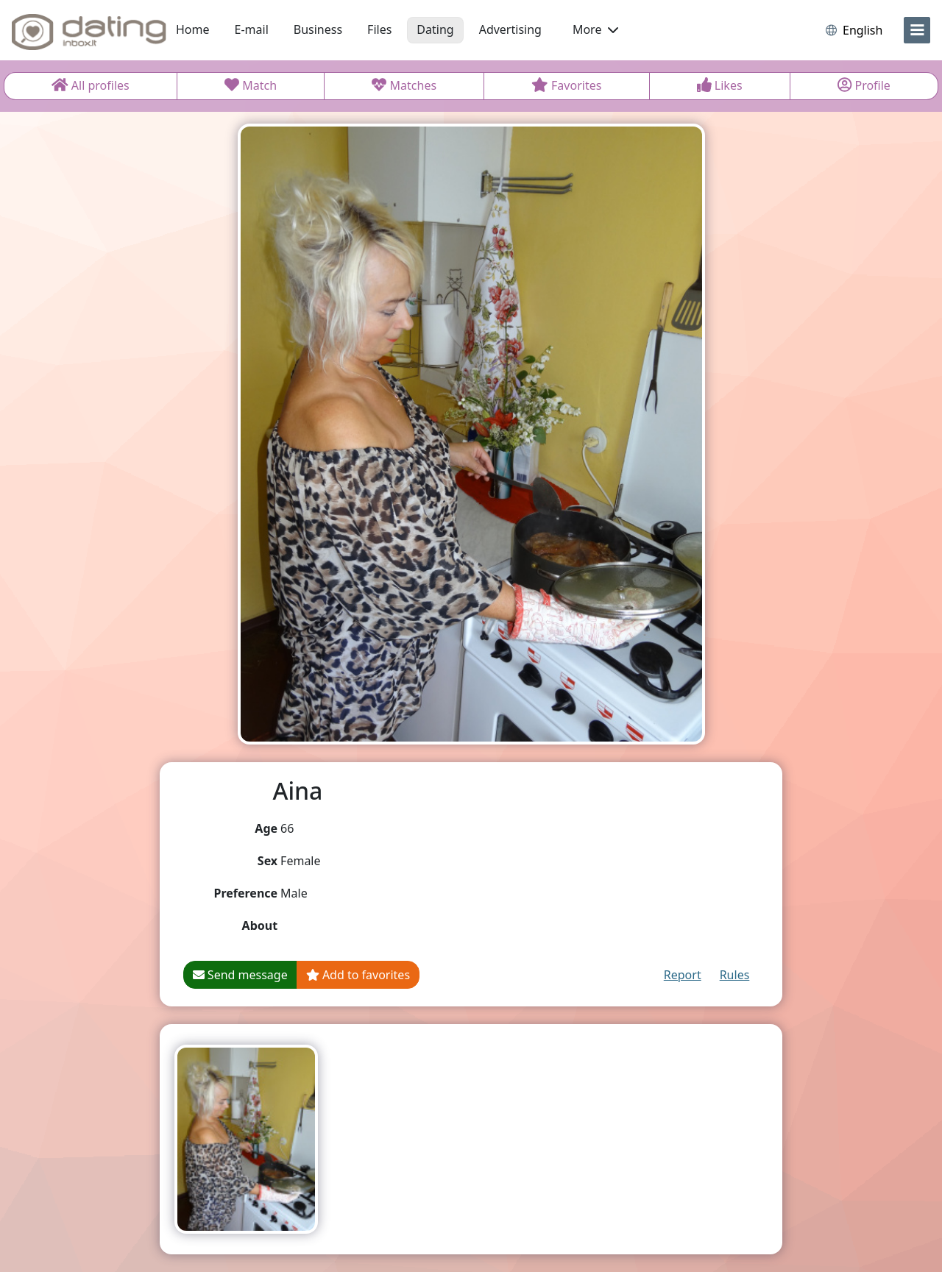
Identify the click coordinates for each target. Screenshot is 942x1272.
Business (318, 29)
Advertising (510, 29)
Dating (435, 29)
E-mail (252, 29)
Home (193, 29)
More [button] (595, 29)
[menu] (917, 30)
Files (379, 29)
